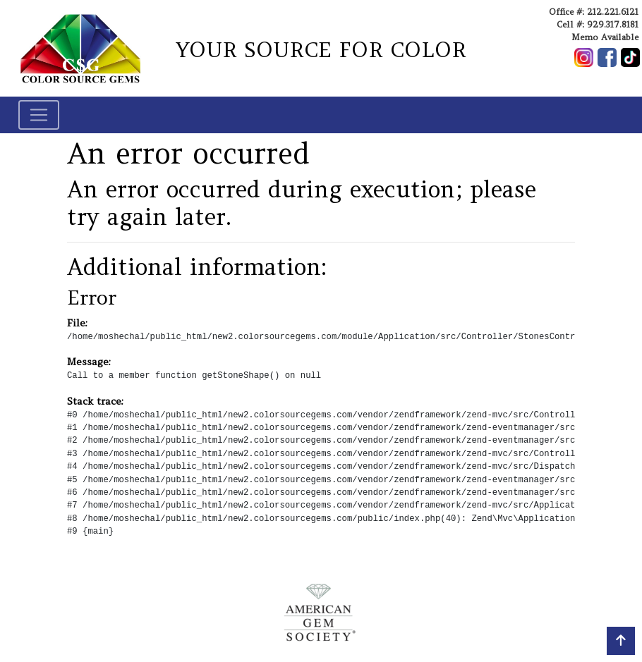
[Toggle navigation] (38, 115)
